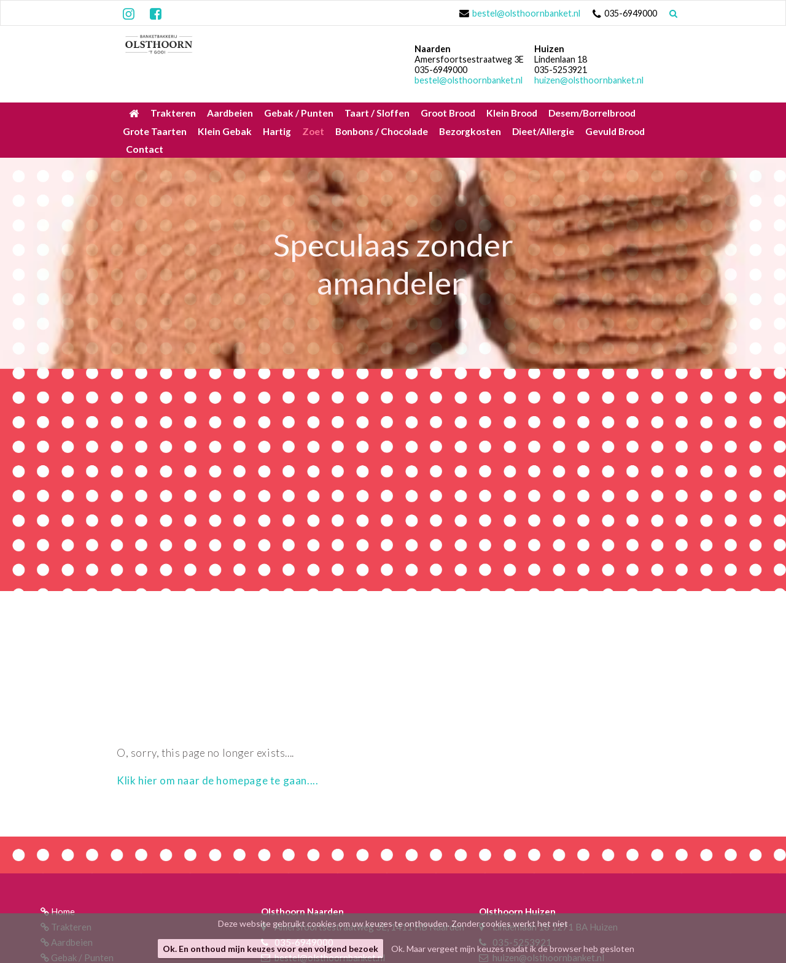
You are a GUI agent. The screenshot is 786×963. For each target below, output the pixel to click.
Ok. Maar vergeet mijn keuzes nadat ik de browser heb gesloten (512, 948)
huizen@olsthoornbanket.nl (589, 80)
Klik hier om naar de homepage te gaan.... (217, 780)
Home (63, 911)
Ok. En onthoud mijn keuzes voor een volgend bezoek (270, 948)
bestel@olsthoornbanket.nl (526, 13)
